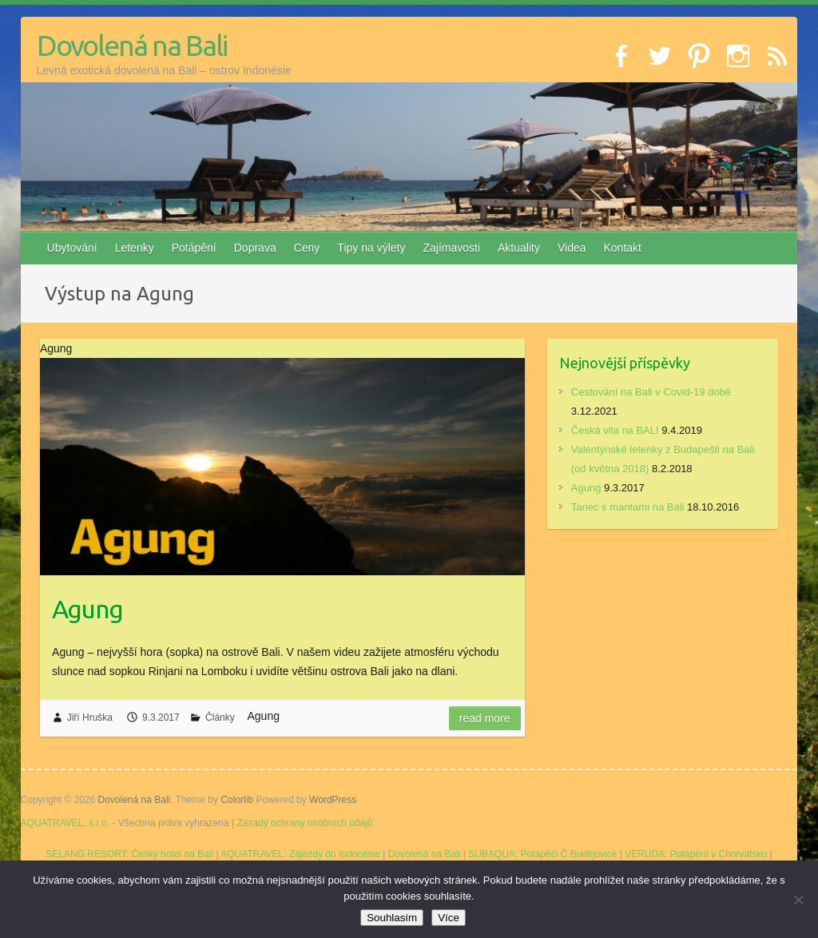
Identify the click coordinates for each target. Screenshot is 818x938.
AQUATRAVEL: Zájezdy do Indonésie (300, 854)
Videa (572, 247)
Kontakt (622, 247)
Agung (87, 608)
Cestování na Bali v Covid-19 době (651, 392)
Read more (484, 718)
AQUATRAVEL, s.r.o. (65, 823)
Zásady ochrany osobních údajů (304, 823)
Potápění (194, 247)
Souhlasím (392, 918)
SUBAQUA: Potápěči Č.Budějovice (542, 854)
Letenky (134, 247)
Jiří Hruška (90, 717)
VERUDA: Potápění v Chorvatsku (696, 854)
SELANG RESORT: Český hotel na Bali (129, 854)
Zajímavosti (451, 247)
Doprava (255, 247)
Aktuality (519, 247)
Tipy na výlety (371, 247)
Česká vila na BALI (615, 430)
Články (220, 717)
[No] (798, 900)
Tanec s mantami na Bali (628, 507)
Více (448, 918)
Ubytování (72, 247)
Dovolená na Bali (132, 45)
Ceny (307, 247)
